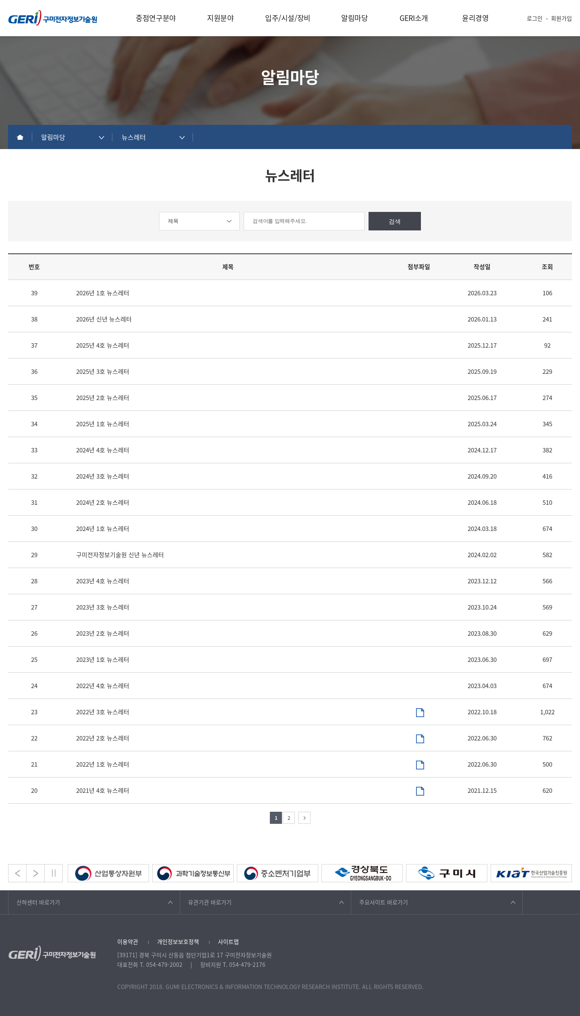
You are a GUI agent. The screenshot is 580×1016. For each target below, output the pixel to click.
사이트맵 (228, 941)
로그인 (535, 18)
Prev (17, 873)
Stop (53, 873)
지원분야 (220, 17)
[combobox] (72, 137)
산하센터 (38, 902)
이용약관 (127, 941)
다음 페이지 (304, 818)
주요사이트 (383, 902)
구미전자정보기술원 (52, 18)
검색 (395, 221)
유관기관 (210, 902)
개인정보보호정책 (178, 941)
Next (35, 873)
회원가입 (561, 18)
